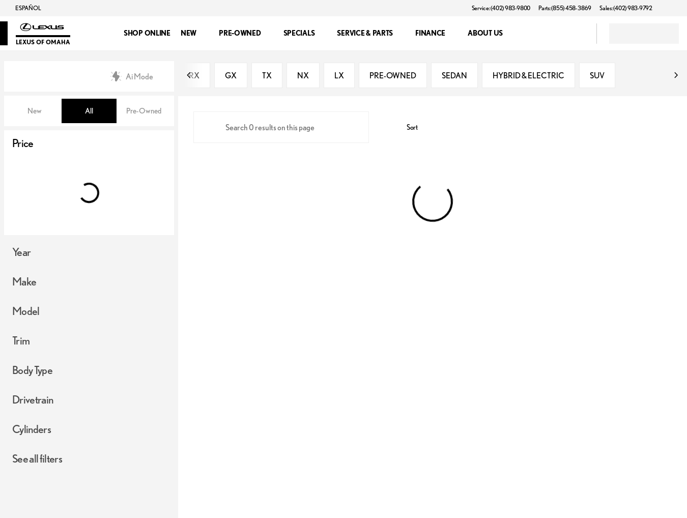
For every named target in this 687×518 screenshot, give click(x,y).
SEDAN (454, 76)
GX (231, 76)
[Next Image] (676, 76)
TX (267, 76)
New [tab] (34, 110)
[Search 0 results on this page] (281, 128)
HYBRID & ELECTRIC (528, 76)
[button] (675, 8)
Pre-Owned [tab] (143, 110)
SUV (597, 76)
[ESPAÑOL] (23, 8)
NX (303, 76)
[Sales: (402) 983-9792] (625, 8)
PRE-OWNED (392, 76)
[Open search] (576, 33)
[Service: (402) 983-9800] (501, 8)
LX (339, 76)
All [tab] (89, 110)
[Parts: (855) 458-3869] (564, 8)
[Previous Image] (189, 76)
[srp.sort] (406, 128)
